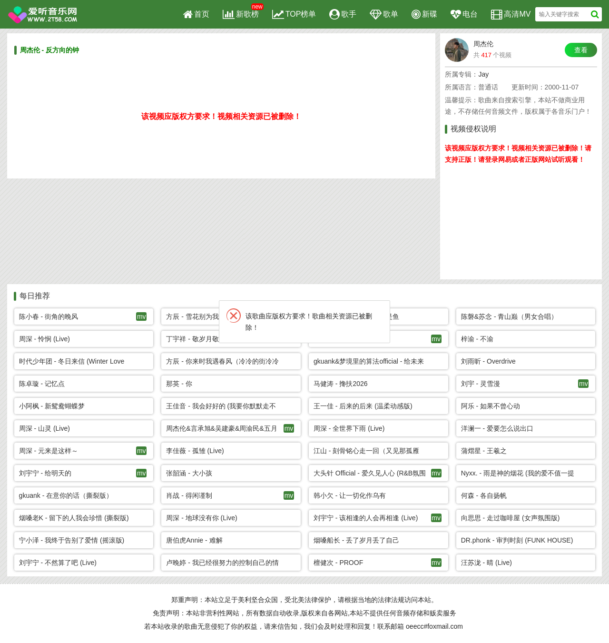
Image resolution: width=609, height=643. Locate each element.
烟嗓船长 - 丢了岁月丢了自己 (356, 540)
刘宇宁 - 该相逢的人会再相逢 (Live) (366, 518)
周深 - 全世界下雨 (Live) (349, 428)
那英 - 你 (179, 383)
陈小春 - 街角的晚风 (48, 316)
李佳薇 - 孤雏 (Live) (195, 451)
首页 (196, 14)
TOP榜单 (294, 14)
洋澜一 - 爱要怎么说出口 (497, 428)
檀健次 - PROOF (338, 562)
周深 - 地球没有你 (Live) (201, 518)
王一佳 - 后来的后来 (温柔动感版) (363, 406)
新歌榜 (241, 14)
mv (141, 316)
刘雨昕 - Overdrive (488, 361)
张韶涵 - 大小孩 (189, 473)
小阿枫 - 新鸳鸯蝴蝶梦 (52, 406)
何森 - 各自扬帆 (484, 495)
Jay (483, 74)
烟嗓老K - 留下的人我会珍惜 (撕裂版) (74, 518)
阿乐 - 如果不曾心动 (490, 406)
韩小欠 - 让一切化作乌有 (350, 495)
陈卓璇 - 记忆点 (42, 383)
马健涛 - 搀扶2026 (341, 383)
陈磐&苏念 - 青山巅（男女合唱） (509, 316)
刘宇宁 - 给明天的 (45, 473)
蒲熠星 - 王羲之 (484, 451)
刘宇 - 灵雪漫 (480, 383)
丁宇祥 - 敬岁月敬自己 (199, 339)
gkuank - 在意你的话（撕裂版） (66, 495)
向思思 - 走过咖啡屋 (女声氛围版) (510, 518)
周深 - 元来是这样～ (48, 451)
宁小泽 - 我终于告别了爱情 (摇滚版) (72, 540)
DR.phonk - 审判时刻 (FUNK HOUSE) (517, 540)
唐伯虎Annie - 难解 (194, 540)
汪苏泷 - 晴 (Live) (486, 562)
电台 (464, 14)
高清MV (510, 14)
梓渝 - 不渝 (477, 339)
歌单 (384, 14)
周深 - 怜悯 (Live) (44, 339)
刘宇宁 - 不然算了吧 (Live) (58, 562)
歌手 (342, 14)
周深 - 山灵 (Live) (44, 428)
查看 (581, 50)
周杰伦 (483, 44)
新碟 (424, 14)
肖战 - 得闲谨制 (189, 495)
